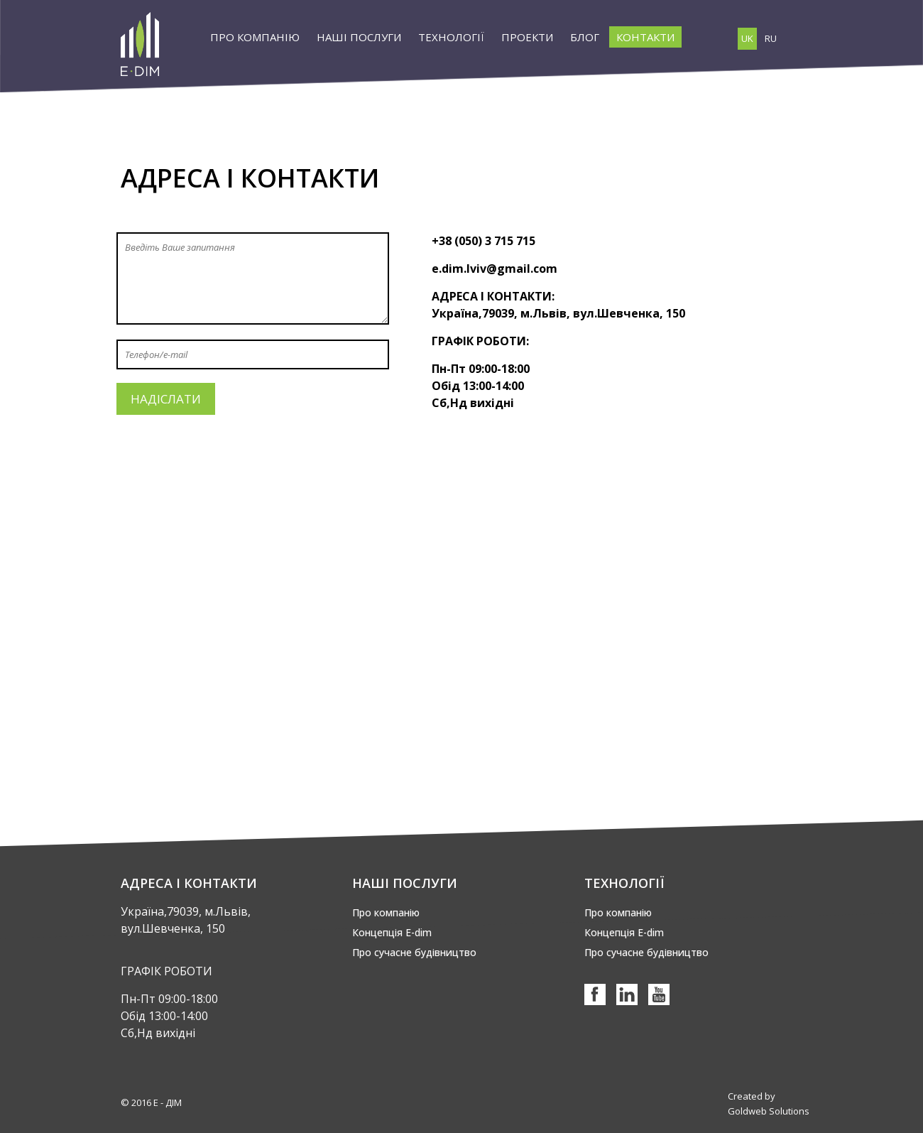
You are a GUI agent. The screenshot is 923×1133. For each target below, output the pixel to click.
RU (771, 38)
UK (747, 38)
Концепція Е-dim (392, 932)
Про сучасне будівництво (414, 952)
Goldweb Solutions (768, 1111)
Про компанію (386, 912)
